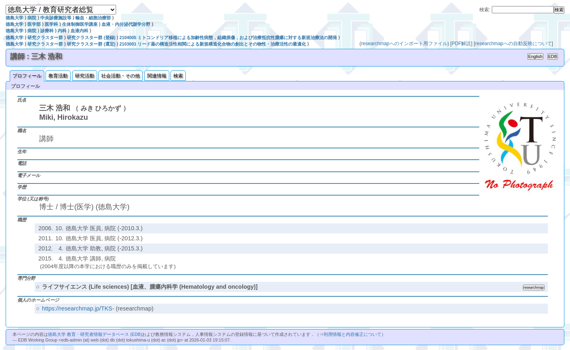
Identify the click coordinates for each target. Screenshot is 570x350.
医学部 (34, 24)
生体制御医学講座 (80, 24)
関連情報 (156, 76)
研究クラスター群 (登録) (91, 37)
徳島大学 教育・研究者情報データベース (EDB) (95, 334)
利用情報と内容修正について (352, 334)
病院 (31, 17)
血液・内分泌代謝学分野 (126, 24)
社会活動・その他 (120, 76)
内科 (62, 30)
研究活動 (84, 76)
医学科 (51, 24)
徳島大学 (14, 17)
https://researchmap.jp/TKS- (78, 308)
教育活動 (58, 76)
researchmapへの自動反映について (513, 43)
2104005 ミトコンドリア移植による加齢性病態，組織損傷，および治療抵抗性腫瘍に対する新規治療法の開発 (228, 37)
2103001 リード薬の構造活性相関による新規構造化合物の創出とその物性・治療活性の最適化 (212, 44)
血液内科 (79, 30)
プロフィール (27, 76)
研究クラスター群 (45, 37)
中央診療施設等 (55, 17)
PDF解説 (461, 43)
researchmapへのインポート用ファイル (404, 43)
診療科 (47, 30)
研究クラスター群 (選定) (91, 44)
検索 (178, 76)
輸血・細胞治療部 (93, 17)
